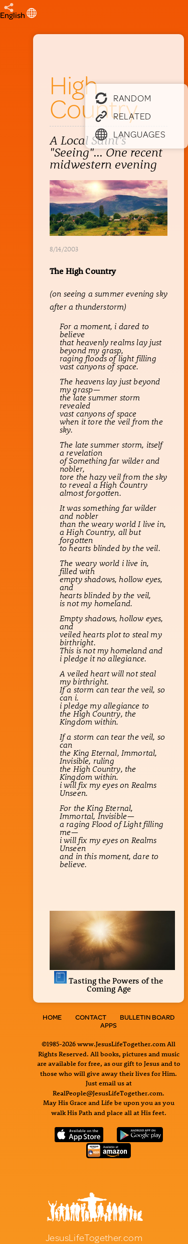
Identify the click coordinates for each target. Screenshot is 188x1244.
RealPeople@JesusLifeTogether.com (107, 1092)
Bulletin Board (147, 1017)
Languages (130, 134)
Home (52, 1017)
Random (123, 97)
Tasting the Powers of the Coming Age (112, 978)
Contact (90, 1017)
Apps (108, 1025)
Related (123, 115)
